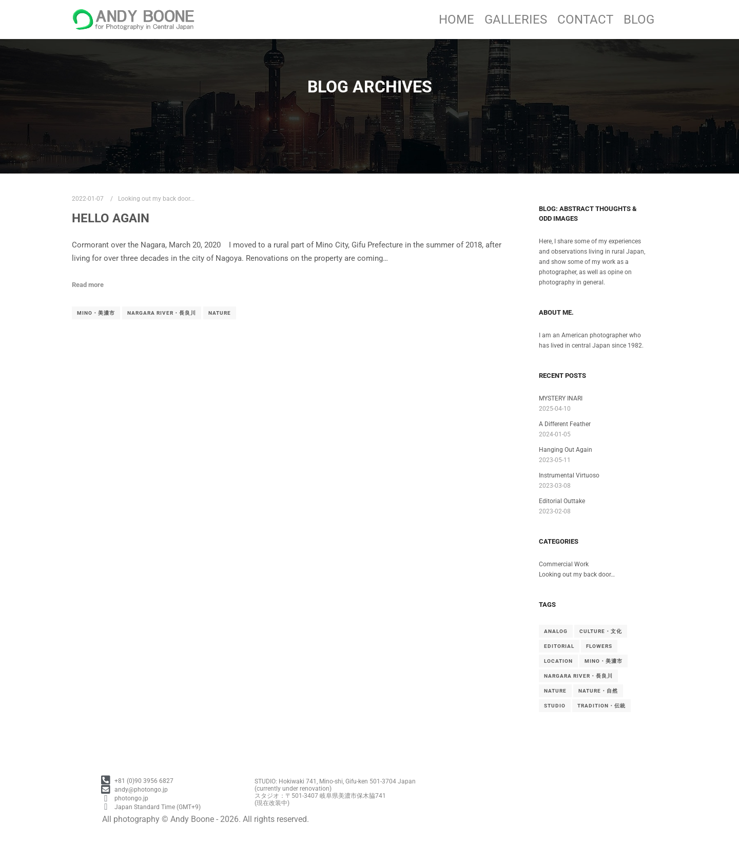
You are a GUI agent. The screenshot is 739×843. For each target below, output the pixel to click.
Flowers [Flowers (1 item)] (599, 646)
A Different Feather (565, 424)
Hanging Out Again (565, 449)
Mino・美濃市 (96, 313)
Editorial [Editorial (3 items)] (559, 646)
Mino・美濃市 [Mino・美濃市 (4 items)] (604, 661)
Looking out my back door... (156, 198)
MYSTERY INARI (560, 398)
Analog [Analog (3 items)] (556, 631)
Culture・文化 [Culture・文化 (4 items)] (600, 631)
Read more (88, 285)
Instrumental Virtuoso (569, 475)
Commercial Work (564, 564)
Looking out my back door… (577, 574)
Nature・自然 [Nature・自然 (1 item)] (598, 691)
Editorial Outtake (562, 501)
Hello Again (110, 218)
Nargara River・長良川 (161, 313)
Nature (219, 313)
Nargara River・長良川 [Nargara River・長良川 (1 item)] (578, 676)
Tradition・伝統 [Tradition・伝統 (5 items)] (601, 705)
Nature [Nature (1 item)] (555, 691)
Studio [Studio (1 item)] (555, 705)
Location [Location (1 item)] (558, 661)
